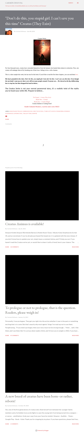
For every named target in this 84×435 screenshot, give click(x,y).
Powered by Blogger (42, 430)
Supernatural (18, 113)
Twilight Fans (27, 113)
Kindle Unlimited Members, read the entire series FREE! (42, 107)
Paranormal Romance (63, 111)
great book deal (38, 111)
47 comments (14, 335)
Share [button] (7, 119)
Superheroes (9, 113)
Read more (75, 247)
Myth (50, 111)
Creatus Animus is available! (24, 224)
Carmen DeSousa (13, 3)
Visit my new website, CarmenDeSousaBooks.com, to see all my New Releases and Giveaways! (25, 6)
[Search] (71, 3)
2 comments (14, 424)
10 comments (14, 247)
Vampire (34, 113)
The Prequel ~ (42, 97)
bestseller (18, 111)
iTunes (46, 111)
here (76, 74)
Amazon (12, 111)
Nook (54, 111)
